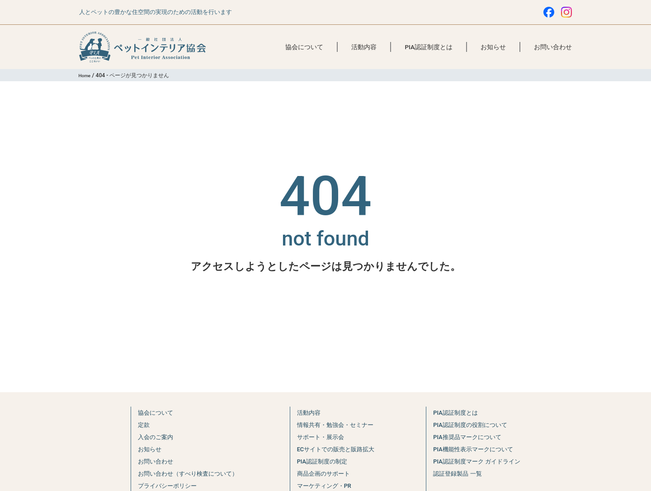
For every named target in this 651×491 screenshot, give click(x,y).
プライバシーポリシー (162, 486)
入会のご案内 (148, 437)
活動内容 (364, 47)
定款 (135, 425)
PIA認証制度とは (429, 47)
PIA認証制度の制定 (321, 461)
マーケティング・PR (323, 486)
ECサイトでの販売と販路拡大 (336, 449)
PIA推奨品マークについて (469, 437)
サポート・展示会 (319, 437)
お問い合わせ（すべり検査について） (185, 473)
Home (86, 75)
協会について (304, 47)
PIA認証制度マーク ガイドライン (480, 461)
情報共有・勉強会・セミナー (336, 425)
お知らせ (493, 47)
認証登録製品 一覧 (458, 473)
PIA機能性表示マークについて (476, 449)
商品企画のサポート (322, 473)
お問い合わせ (553, 47)
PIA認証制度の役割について (472, 425)
